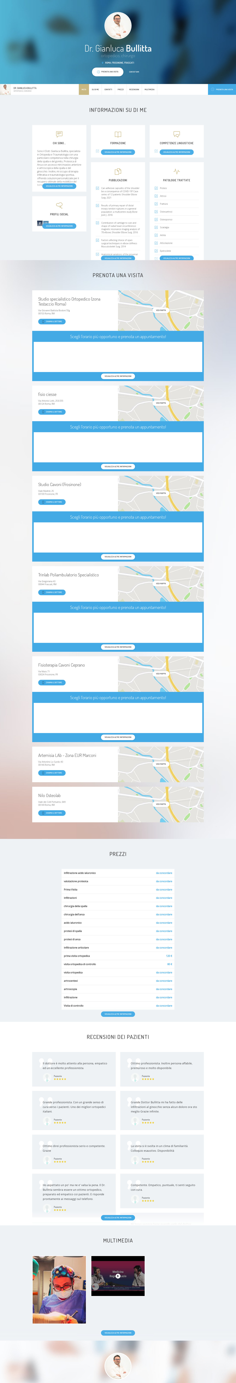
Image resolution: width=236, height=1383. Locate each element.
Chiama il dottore (52, 321)
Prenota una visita (222, 89)
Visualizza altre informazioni (176, 258)
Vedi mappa (161, 310)
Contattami (134, 72)
